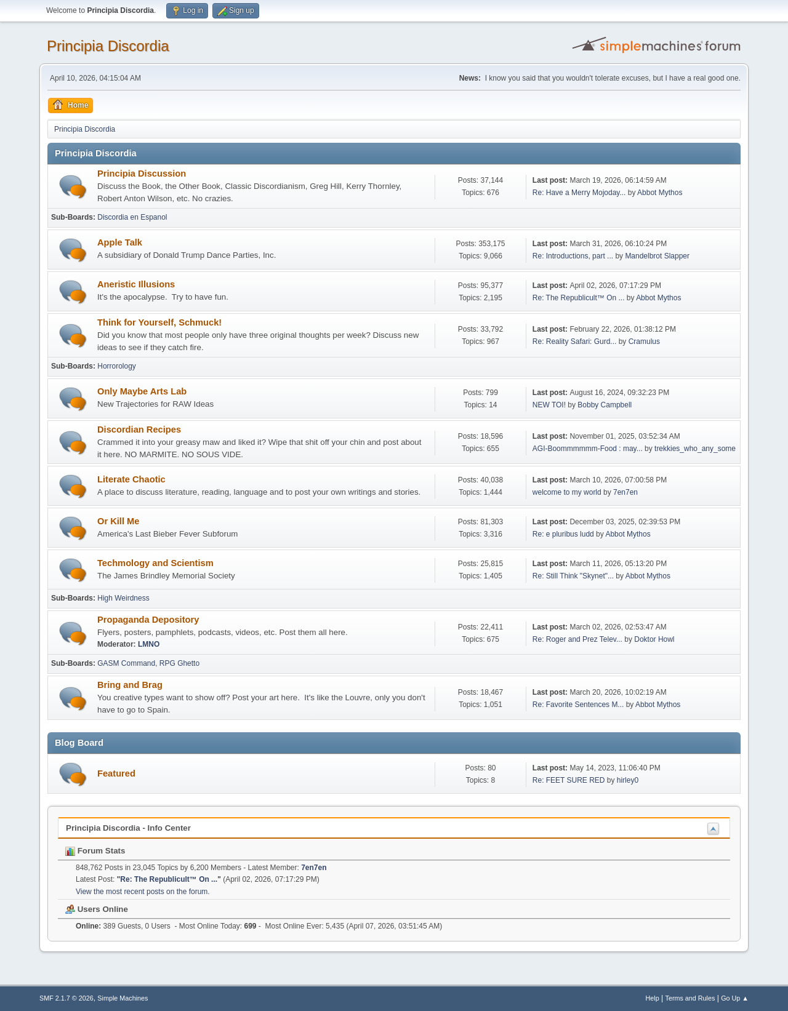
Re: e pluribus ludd (563, 534)
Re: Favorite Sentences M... (578, 704)
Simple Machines (122, 998)
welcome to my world (567, 492)
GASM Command (126, 663)
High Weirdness (123, 598)
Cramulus (644, 341)
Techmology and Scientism (155, 563)
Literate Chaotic (131, 479)
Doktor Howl (654, 639)
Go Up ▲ (735, 998)
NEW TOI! (549, 405)
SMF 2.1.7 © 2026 (66, 998)
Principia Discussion (141, 173)
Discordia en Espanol (132, 217)
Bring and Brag (130, 685)
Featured (116, 773)
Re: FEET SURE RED (569, 780)
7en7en (625, 492)
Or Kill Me (118, 521)
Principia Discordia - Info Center (128, 828)
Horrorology (116, 366)
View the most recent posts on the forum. (143, 891)
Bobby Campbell (604, 405)
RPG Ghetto (179, 663)
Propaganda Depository (148, 620)
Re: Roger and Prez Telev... (577, 639)
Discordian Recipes (139, 429)
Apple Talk (119, 242)
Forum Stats (95, 850)
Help (652, 998)
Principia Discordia (108, 46)
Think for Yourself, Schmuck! (159, 322)
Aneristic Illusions (136, 284)
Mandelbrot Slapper (657, 256)
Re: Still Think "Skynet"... (573, 576)
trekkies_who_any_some (695, 448)
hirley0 (627, 780)
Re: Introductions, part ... (573, 256)
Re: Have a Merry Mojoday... (579, 192)
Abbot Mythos (659, 192)
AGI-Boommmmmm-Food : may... (588, 448)
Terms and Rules (690, 998)
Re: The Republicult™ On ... (579, 298)
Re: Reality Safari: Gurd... (575, 341)
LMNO (148, 644)
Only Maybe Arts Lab (142, 391)
